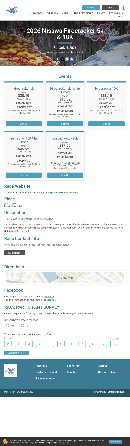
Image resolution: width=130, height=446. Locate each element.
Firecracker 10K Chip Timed (24, 144)
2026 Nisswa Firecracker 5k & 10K (65, 34)
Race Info (37, 13)
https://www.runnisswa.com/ (63, 196)
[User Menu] (123, 7)
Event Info (52, 13)
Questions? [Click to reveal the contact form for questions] (14, 256)
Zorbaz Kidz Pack (65, 142)
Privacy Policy (99, 395)
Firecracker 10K (106, 92)
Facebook (49, 300)
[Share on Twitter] (62, 59)
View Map (65, 281)
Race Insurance (45, 382)
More (119, 17)
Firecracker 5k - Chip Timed (65, 94)
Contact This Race (116, 395)
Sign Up (91, 7)
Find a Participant (83, 13)
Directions (78, 52)
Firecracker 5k (23, 92)
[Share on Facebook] (58, 59)
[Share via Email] (67, 59)
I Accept (115, 441)
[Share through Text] (71, 59)
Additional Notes (16, 356)
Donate (110, 7)
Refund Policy (116, 13)
